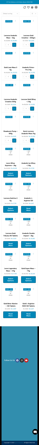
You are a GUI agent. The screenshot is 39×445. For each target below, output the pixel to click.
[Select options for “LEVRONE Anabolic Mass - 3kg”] (14, 45)
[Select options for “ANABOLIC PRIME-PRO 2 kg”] (32, 77)
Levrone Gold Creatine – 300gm (28, 37)
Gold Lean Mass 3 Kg (10, 68)
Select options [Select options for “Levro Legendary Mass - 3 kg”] (10, 280)
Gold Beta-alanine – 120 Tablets (11, 305)
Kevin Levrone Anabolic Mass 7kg (28, 132)
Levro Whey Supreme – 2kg (10, 164)
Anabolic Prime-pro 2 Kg (28, 68)
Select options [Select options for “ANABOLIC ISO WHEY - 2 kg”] (28, 174)
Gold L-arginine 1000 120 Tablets (28, 305)
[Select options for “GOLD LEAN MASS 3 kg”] (14, 77)
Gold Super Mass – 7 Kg (28, 269)
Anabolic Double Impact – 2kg (28, 234)
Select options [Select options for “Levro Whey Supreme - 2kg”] (10, 174)
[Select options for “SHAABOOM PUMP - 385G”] (14, 141)
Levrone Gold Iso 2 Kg (10, 199)
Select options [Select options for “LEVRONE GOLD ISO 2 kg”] (10, 209)
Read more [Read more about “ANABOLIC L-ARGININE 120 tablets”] (28, 209)
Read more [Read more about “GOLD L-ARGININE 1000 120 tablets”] (28, 315)
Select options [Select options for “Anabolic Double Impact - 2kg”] (28, 244)
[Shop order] (10, 13)
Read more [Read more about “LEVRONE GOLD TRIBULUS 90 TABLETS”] (11, 244)
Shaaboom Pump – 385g (10, 132)
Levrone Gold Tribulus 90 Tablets (10, 234)
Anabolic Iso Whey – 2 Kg (28, 164)
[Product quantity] (8, 45)
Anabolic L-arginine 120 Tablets (28, 200)
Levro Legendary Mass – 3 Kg (10, 269)
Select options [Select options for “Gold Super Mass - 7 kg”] (28, 280)
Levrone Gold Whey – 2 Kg (28, 100)
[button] (32, 45)
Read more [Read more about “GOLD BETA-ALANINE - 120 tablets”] (11, 315)
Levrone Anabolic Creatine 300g (10, 100)
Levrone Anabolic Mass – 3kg (10, 37)
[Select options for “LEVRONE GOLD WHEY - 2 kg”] (32, 109)
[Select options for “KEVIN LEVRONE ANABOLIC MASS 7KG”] (32, 141)
